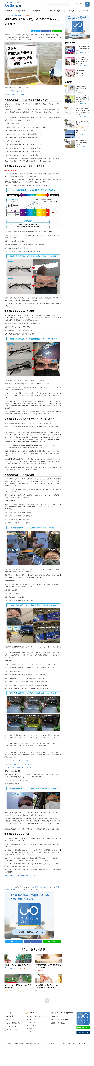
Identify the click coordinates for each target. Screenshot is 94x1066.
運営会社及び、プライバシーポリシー (35, 1060)
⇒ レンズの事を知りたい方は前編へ (15, 91)
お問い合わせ (50, 1060)
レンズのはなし (71, 11)
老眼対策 (9, 11)
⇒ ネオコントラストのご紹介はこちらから (17, 760)
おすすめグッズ (31, 1035)
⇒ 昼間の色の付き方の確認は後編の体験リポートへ (19, 875)
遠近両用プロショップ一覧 (59, 1036)
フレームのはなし (55, 11)
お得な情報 (54, 1032)
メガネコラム (86, 11)
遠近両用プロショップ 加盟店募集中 (13, 1060)
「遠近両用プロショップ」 (40, 887)
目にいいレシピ (31, 1041)
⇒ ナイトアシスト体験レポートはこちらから (17, 764)
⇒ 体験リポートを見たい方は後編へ (15, 94)
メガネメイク (31, 1038)
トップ (9, 1029)
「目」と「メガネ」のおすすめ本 (62, 1029)
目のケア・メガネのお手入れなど (15, 1007)
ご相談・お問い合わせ (58, 1039)
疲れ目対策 (21, 11)
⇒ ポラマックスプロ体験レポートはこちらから (18, 767)
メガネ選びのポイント (37, 11)
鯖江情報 (29, 1044)
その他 (29, 1048)
